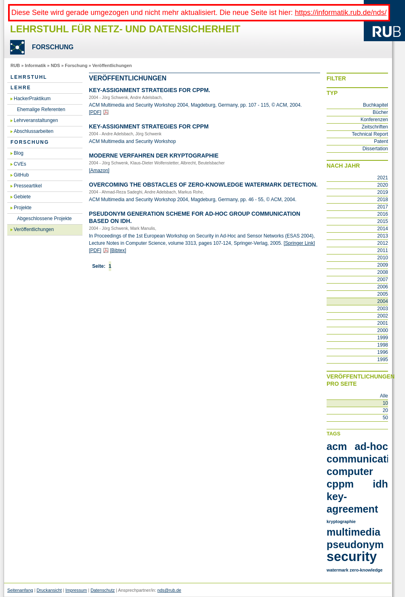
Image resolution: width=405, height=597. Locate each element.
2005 (382, 294)
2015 (382, 221)
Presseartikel (28, 186)
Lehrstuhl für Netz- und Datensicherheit (125, 28)
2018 (382, 199)
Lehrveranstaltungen (36, 120)
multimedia (353, 532)
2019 (382, 192)
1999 (382, 338)
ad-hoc (371, 446)
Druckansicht (48, 590)
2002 (382, 316)
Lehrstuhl (29, 77)
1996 (382, 352)
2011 (382, 250)
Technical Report (370, 134)
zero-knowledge (366, 570)
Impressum (76, 590)
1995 (382, 359)
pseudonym (355, 544)
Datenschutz (103, 590)
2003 (382, 308)
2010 (382, 258)
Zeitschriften (375, 127)
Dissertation (375, 148)
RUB (15, 65)
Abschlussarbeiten (33, 131)
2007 (382, 279)
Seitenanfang (20, 590)
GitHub (21, 175)
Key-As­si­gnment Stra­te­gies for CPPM (149, 126)
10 (385, 403)
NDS (55, 65)
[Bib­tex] (118, 250)
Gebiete (22, 197)
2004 (382, 301)
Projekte (23, 207)
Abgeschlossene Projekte (44, 218)
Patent (381, 141)
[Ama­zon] (99, 170)
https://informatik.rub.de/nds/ (340, 12)
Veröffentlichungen (112, 65)
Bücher (380, 112)
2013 (382, 236)
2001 (382, 323)
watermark (337, 570)
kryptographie (341, 521)
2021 (382, 178)
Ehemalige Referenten (41, 109)
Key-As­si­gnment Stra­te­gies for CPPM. (149, 90)
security (352, 556)
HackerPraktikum (32, 98)
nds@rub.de (169, 590)
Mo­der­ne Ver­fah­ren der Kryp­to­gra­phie (153, 155)
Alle (384, 396)
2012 (382, 243)
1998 (382, 345)
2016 (382, 214)
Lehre (21, 87)
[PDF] (95, 112)
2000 (382, 330)
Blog (18, 153)
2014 (382, 228)
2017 (382, 207)
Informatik (35, 65)
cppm (340, 484)
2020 (382, 185)
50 (385, 417)
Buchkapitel (375, 105)
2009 (382, 265)
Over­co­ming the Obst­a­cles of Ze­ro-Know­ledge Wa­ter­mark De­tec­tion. (203, 184)
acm (337, 446)
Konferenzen (374, 119)
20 (385, 410)
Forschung (76, 65)
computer (350, 471)
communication (364, 459)
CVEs (20, 164)
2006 (382, 287)
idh (380, 484)
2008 (382, 272)
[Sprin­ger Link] (299, 243)
